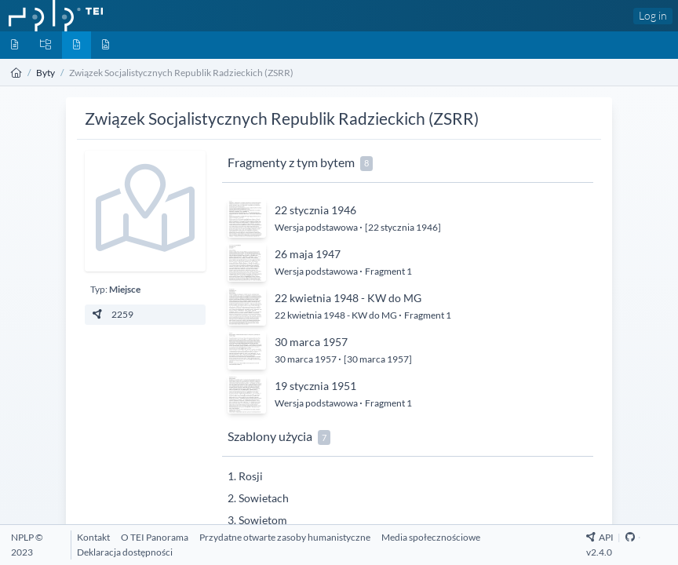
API (600, 537)
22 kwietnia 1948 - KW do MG (348, 297)
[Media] (105, 45)
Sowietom (263, 520)
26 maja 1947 (308, 254)
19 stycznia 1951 (315, 385)
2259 (111, 314)
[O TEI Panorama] (154, 537)
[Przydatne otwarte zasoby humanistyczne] (284, 537)
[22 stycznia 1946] (403, 227)
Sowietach (264, 498)
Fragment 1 (388, 271)
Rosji (251, 476)
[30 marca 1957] (378, 359)
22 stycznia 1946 (315, 210)
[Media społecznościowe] (430, 537)
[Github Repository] (630, 537)
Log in (653, 15)
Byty (45, 72)
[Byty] (76, 45)
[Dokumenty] (14, 45)
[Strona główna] (16, 72)
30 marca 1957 (311, 341)
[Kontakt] (93, 537)
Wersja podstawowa (317, 227)
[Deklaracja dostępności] (125, 552)
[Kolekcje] (45, 45)
